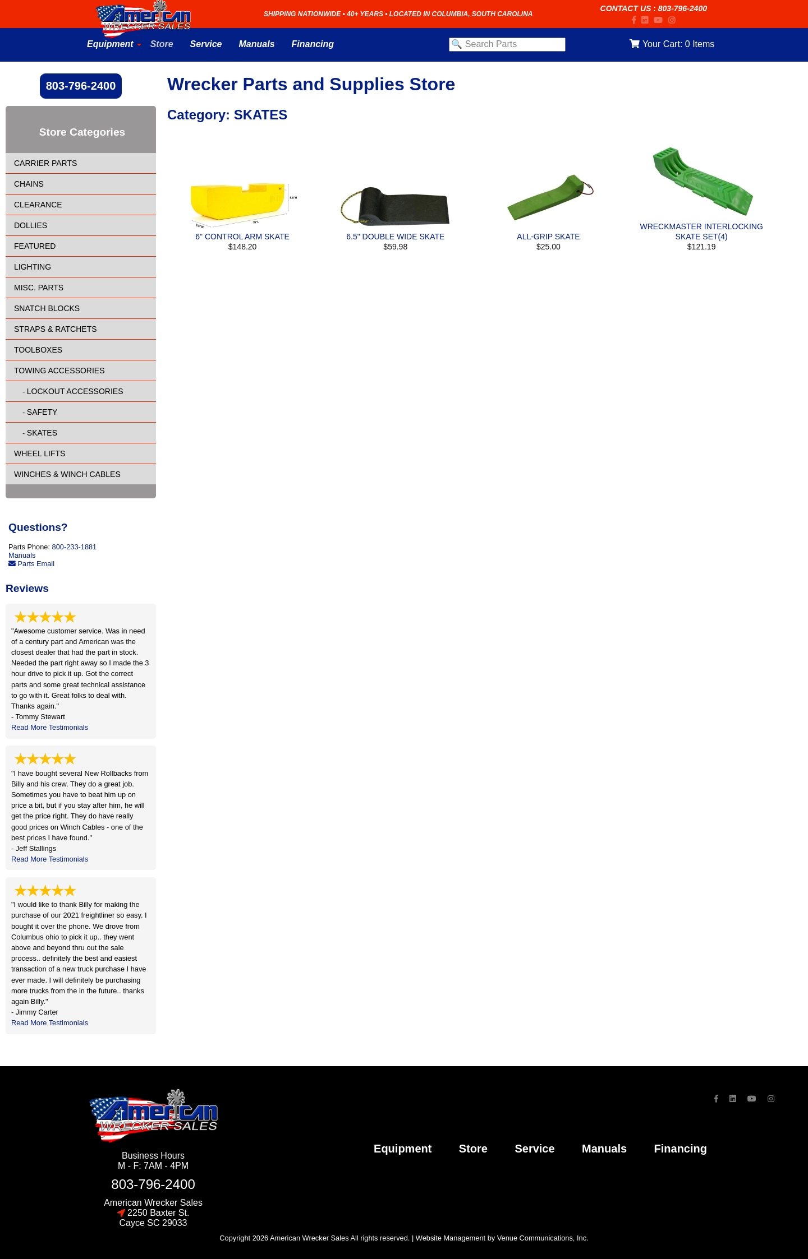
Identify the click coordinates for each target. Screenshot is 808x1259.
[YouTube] (661, 20)
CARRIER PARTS (45, 163)
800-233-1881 (74, 547)
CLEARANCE (38, 204)
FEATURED (35, 246)
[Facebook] (636, 20)
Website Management (450, 1238)
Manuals (21, 555)
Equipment (402, 1148)
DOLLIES (30, 225)
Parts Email (31, 563)
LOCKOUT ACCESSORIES (75, 391)
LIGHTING (32, 266)
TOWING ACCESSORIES (59, 370)
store (473, 1148)
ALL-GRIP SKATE (548, 236)
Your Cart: (672, 44)
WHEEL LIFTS (39, 453)
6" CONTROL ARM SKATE (242, 236)
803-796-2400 (682, 8)
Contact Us (625, 8)
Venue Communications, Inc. (543, 1238)
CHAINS (29, 183)
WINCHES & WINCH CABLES (67, 474)
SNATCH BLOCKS (47, 308)
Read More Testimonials (49, 727)
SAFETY (42, 412)
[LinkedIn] (647, 20)
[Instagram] (674, 20)
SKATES (42, 432)
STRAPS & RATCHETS (55, 329)
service (534, 1148)
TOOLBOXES (38, 349)
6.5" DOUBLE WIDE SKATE (395, 236)
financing (680, 1148)
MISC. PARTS (38, 287)
